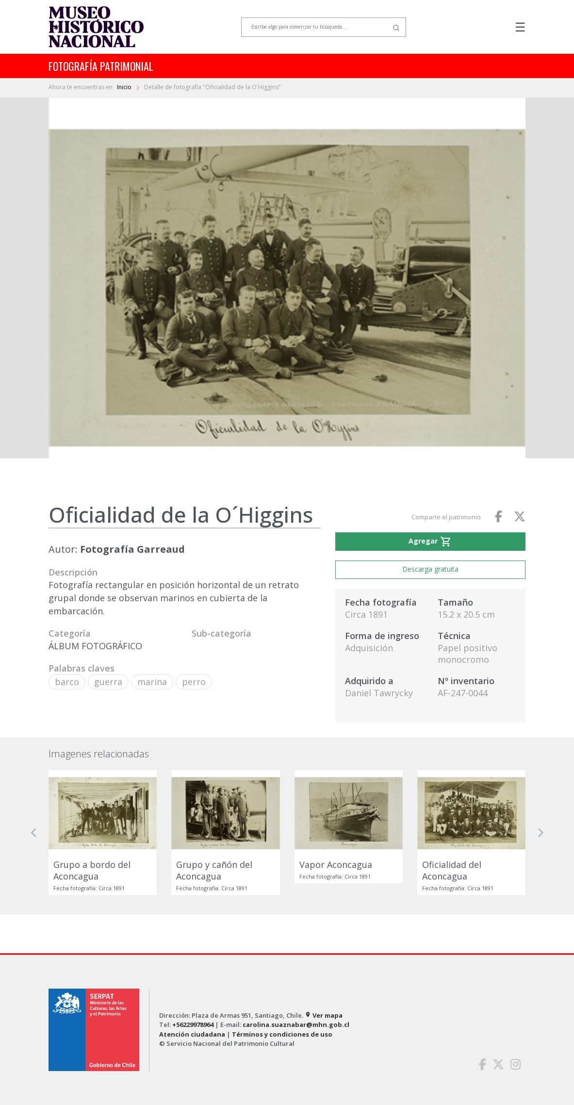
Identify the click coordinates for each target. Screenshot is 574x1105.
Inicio (125, 87)
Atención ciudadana (192, 1034)
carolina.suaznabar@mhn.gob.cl (296, 1024)
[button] (34, 832)
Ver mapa (324, 1015)
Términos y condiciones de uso (282, 1034)
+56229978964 (192, 1024)
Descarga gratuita (430, 569)
